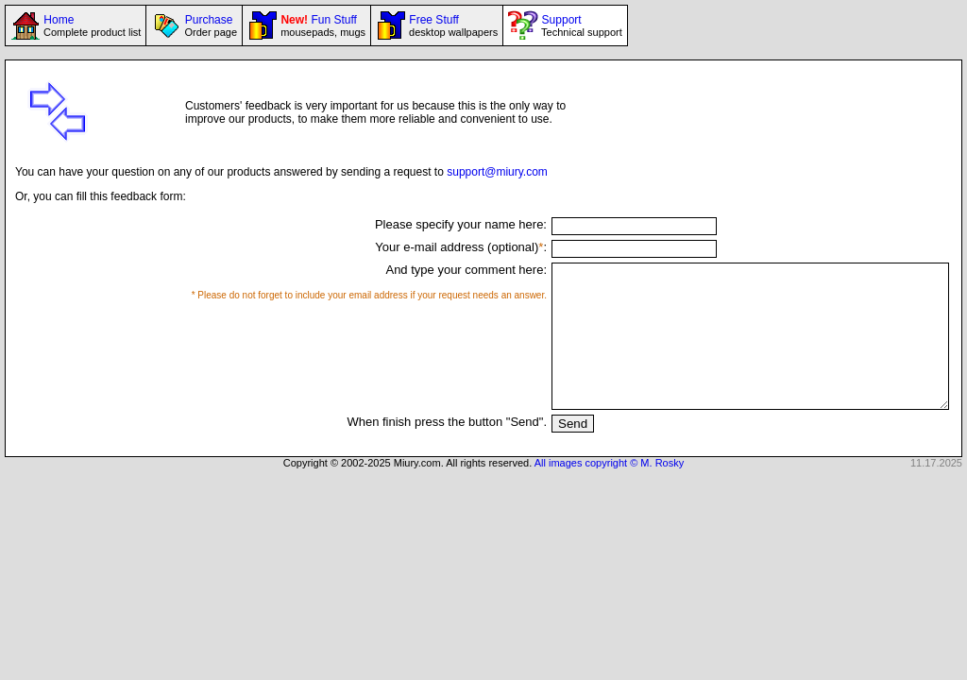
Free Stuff (452, 25)
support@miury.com (497, 171)
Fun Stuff (321, 25)
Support (579, 25)
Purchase (209, 25)
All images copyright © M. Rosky (609, 491)
